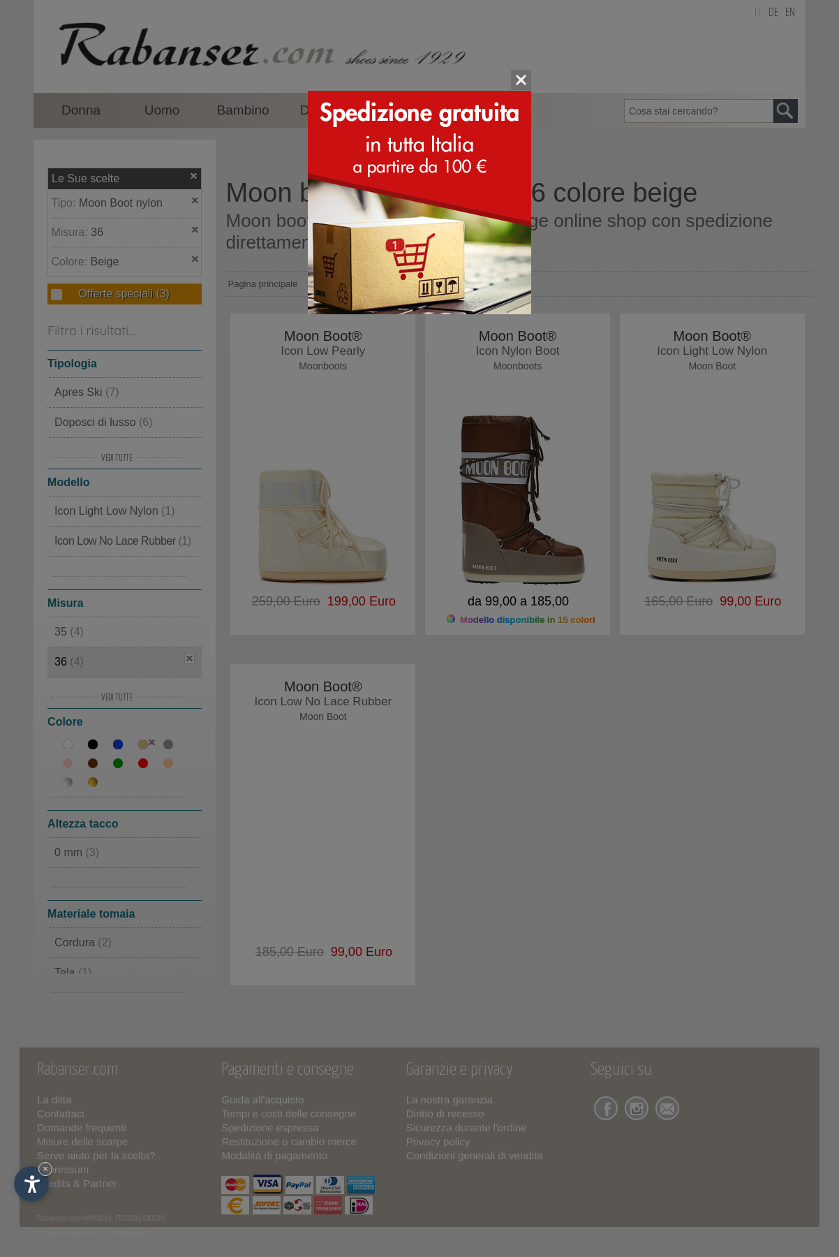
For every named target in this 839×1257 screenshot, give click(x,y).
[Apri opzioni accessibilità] (31, 1183)
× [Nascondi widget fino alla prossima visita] (45, 1168)
